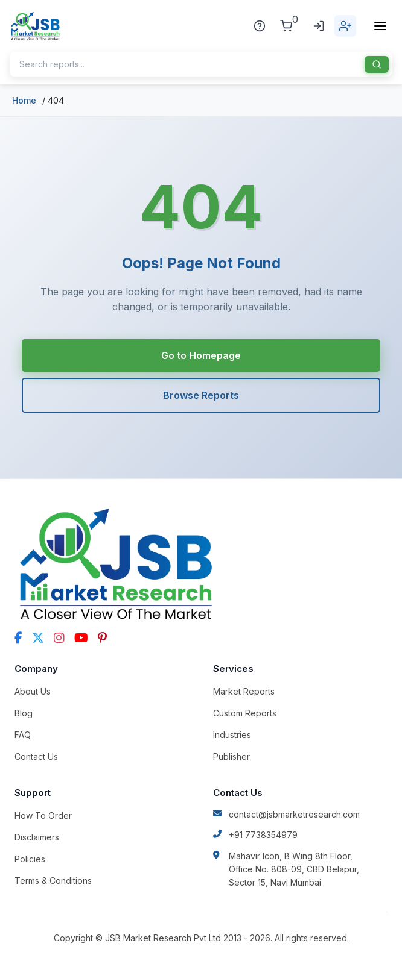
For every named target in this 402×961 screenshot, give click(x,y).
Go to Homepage (201, 355)
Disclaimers (36, 837)
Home (24, 100)
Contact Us (36, 756)
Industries (232, 735)
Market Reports (244, 691)
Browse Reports (201, 395)
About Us (32, 691)
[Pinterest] (102, 638)
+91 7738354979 (255, 835)
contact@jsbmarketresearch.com (286, 814)
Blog (23, 713)
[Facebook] (18, 638)
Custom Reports (244, 713)
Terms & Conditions (53, 880)
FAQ (22, 735)
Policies (29, 859)
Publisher (231, 756)
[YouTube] (81, 638)
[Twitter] (38, 638)
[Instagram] (59, 638)
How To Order (43, 815)
